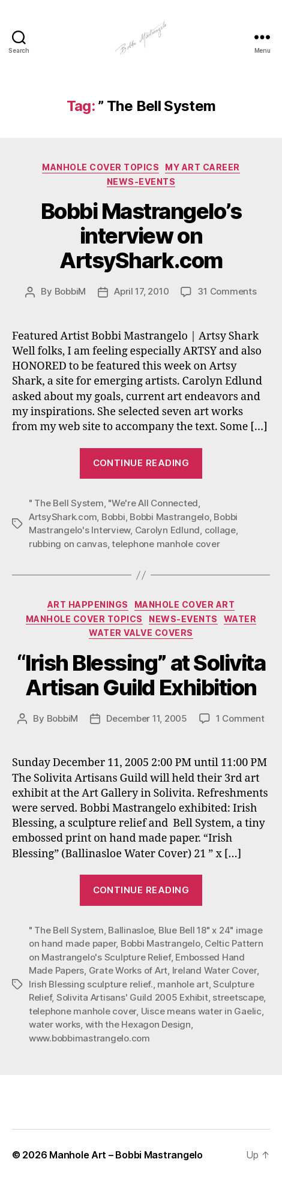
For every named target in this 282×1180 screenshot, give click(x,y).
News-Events (141, 181)
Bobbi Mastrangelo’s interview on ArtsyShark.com (141, 236)
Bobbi (113, 517)
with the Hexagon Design (138, 1024)
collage (220, 530)
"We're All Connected (153, 503)
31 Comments (226, 291)
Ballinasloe (131, 930)
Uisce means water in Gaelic (201, 1011)
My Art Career (202, 167)
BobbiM (70, 291)
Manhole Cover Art (184, 604)
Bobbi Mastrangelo (169, 517)
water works (54, 1024)
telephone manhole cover (166, 544)
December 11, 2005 (146, 718)
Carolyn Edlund (167, 530)
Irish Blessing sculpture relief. (91, 984)
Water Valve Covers (141, 632)
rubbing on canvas (68, 544)
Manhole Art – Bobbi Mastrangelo (126, 1155)
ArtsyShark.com (63, 517)
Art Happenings (87, 604)
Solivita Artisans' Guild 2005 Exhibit (132, 997)
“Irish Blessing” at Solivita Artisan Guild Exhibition (141, 675)
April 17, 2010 (141, 291)
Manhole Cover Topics (100, 167)
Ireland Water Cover (214, 970)
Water (240, 619)
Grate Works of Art (128, 970)
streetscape (237, 997)
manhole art (182, 984)
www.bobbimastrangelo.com (89, 1038)
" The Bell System (66, 503)
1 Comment (240, 718)
